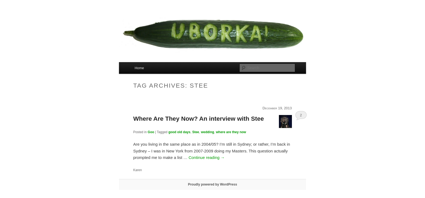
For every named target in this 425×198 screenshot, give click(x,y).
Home (139, 68)
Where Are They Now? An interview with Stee (198, 118)
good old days (179, 132)
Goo (151, 132)
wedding (207, 132)
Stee (195, 132)
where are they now (231, 132)
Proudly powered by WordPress (212, 184)
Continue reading (207, 157)
